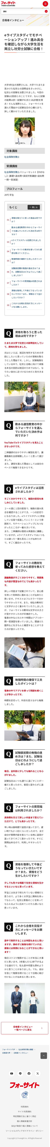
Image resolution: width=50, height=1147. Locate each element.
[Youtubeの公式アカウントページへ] (11, 1073)
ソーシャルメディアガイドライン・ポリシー (25, 1131)
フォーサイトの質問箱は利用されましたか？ (27, 283)
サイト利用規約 (24, 1111)
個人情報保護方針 (24, 1121)
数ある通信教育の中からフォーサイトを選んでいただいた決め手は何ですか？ (27, 231)
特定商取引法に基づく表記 (24, 1116)
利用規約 (24, 1106)
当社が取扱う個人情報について (24, 1126)
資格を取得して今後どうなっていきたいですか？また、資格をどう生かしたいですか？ (27, 294)
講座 (5, 11)
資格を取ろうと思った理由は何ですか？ (27, 220)
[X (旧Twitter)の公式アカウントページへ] (37, 1073)
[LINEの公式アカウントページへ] (20, 1073)
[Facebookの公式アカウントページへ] (29, 1073)
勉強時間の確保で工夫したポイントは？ (27, 261)
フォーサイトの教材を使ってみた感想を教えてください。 (27, 251)
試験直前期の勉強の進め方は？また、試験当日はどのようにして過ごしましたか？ (27, 272)
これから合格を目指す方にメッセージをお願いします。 (27, 305)
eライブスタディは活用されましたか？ (26, 242)
